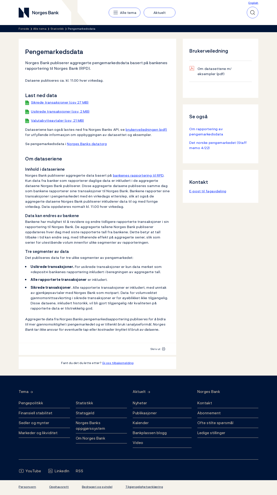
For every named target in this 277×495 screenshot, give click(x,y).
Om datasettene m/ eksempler (215, 71)
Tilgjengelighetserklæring (144, 486)
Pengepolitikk (31, 403)
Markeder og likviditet (38, 432)
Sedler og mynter (34, 422)
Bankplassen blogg (150, 432)
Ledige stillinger (211, 432)
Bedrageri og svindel (97, 486)
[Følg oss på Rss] (79, 471)
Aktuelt (139, 391)
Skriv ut (155, 349)
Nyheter (140, 403)
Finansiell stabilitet (36, 413)
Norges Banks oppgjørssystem (90, 425)
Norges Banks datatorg (87, 143)
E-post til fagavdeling (207, 191)
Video (138, 442)
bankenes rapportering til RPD (138, 175)
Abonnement (209, 413)
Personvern (27, 486)
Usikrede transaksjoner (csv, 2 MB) (60, 111)
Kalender (141, 422)
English (253, 3)
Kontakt (204, 403)
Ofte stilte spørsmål (215, 422)
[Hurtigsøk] (252, 12)
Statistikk (84, 403)
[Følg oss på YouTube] (30, 471)
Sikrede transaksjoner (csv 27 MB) (60, 102)
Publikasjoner (145, 413)
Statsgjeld (85, 413)
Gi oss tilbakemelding (118, 363)
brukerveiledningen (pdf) (146, 129)
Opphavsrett (59, 486)
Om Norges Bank (90, 438)
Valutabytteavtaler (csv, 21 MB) (57, 120)
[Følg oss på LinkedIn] (58, 471)
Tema (23, 391)
